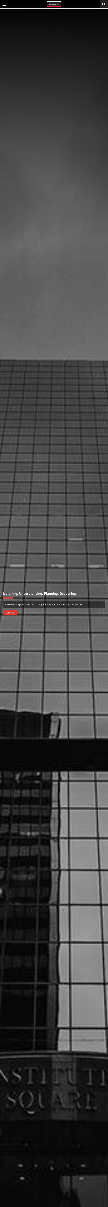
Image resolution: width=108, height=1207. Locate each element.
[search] (104, 4)
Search (10, 612)
